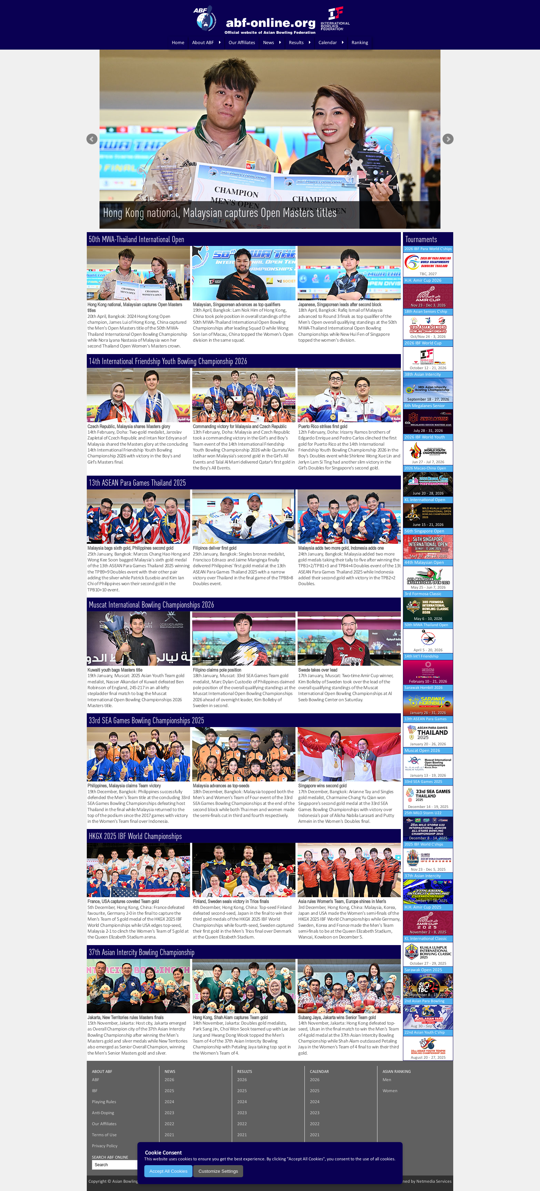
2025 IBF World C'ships (424, 844)
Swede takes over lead (317, 670)
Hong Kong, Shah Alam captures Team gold (230, 1017)
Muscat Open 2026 (422, 750)
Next (448, 139)
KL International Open (425, 500)
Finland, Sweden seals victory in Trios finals (231, 901)
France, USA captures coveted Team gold (123, 901)
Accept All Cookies (168, 1171)
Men (387, 1080)
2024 (169, 1102)
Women (390, 1091)
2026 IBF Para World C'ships (428, 249)
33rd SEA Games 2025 (423, 782)
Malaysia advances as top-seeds (221, 785)
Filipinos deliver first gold (214, 548)
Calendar (331, 42)
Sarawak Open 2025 (423, 970)
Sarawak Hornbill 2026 (424, 688)
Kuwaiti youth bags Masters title (114, 670)
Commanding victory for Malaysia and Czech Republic (240, 426)
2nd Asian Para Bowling (425, 1001)
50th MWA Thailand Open (426, 625)
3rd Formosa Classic (423, 594)
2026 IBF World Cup (423, 343)
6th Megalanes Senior (425, 406)
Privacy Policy (104, 1146)
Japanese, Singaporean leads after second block (339, 304)
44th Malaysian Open (424, 562)
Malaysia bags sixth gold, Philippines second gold (130, 548)
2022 (169, 1124)
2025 (169, 1091)
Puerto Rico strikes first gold (322, 426)
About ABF (206, 42)
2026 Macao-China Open (425, 468)
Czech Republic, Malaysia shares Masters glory (128, 426)
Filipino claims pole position (217, 670)
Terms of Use (104, 1135)
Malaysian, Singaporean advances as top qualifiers (236, 304)
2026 (169, 1080)
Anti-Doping (103, 1113)
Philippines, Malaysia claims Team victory (124, 785)
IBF (94, 1091)
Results (300, 42)
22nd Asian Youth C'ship (425, 1033)
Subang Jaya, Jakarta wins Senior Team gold (337, 1017)
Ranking (360, 42)
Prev (91, 139)
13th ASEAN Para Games (426, 719)
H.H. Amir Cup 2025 (423, 907)
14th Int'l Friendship (421, 656)
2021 (169, 1135)
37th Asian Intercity (423, 876)
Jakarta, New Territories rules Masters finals (125, 1017)
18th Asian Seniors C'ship (426, 312)
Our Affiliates (242, 42)
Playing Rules (104, 1102)
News (272, 42)
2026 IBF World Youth (425, 437)
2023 (169, 1113)
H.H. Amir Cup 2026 (423, 280)
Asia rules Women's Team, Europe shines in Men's (342, 901)
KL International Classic (426, 938)
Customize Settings (218, 1171)
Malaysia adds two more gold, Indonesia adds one (341, 548)
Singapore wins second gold (322, 785)
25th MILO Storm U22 (423, 813)
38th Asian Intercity (423, 374)
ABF (95, 1080)
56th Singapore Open (424, 531)
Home (178, 42)
